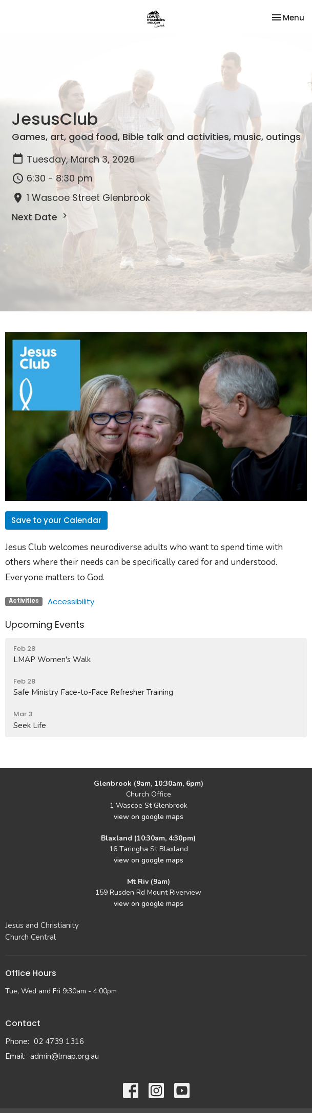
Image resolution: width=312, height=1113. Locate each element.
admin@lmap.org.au (64, 1056)
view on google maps (148, 817)
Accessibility (71, 601)
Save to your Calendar (56, 520)
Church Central (30, 937)
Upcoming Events (45, 624)
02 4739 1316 (59, 1041)
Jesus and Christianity (42, 925)
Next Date (41, 217)
